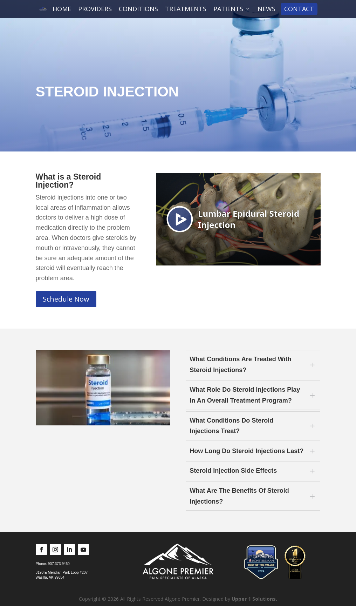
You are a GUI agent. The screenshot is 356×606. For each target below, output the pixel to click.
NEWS (266, 9)
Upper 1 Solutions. (254, 598)
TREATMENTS (185, 9)
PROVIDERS (95, 9)
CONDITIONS (138, 9)
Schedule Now (66, 299)
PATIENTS (232, 8)
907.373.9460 (59, 564)
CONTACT (299, 9)
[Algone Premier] (43, 8)
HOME (62, 9)
